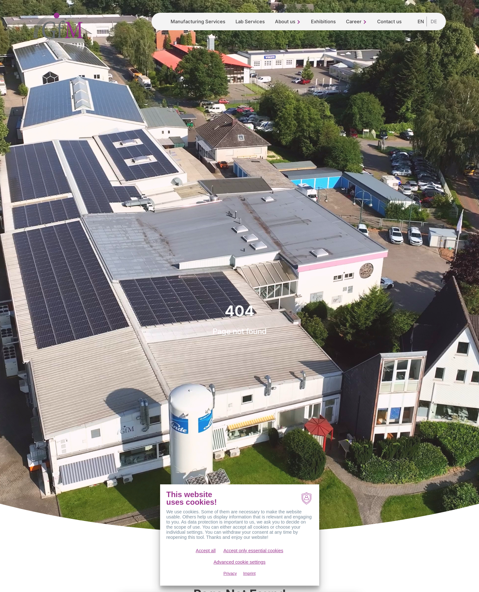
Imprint (249, 581)
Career (356, 21)
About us (288, 21)
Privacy (230, 581)
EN (421, 21)
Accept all (205, 558)
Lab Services (250, 21)
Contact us (389, 21)
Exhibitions (323, 21)
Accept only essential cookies (253, 558)
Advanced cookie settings (239, 570)
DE (434, 21)
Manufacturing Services (198, 21)
